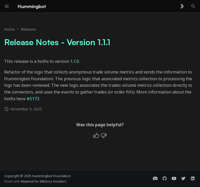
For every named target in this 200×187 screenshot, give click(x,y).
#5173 (33, 99)
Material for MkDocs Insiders (43, 181)
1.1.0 (74, 61)
